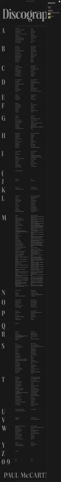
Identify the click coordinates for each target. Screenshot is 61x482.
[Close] (59, 1)
